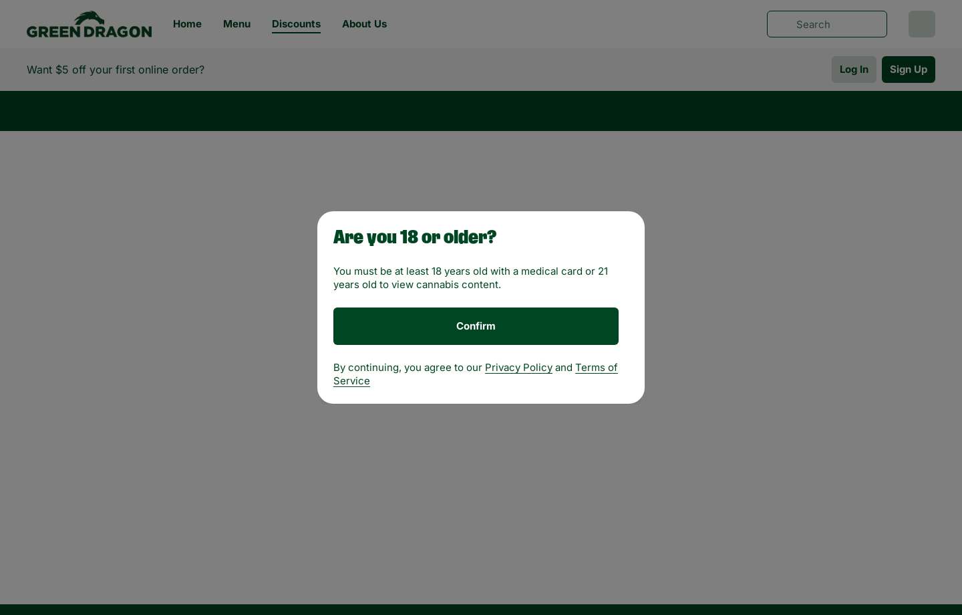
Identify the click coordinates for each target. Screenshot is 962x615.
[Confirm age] (476, 326)
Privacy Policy (518, 367)
